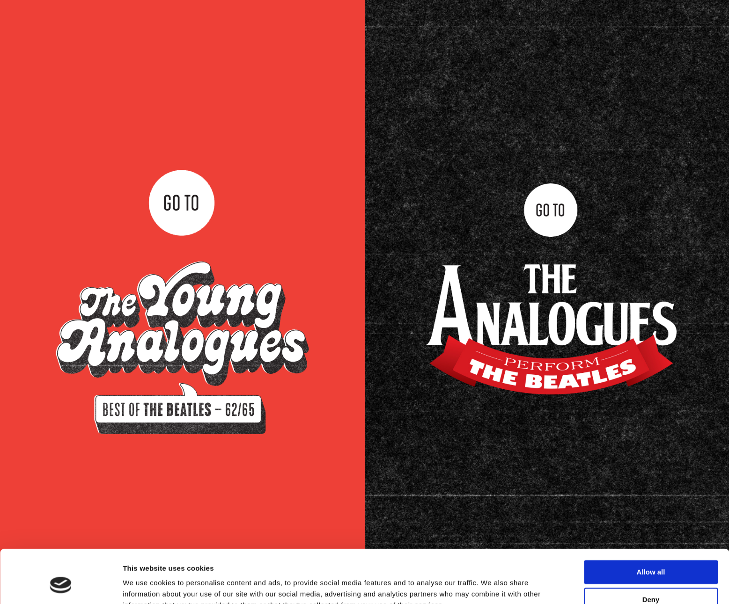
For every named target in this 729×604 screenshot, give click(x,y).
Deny (651, 554)
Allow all (651, 527)
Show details (144, 585)
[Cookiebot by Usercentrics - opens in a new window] (61, 586)
